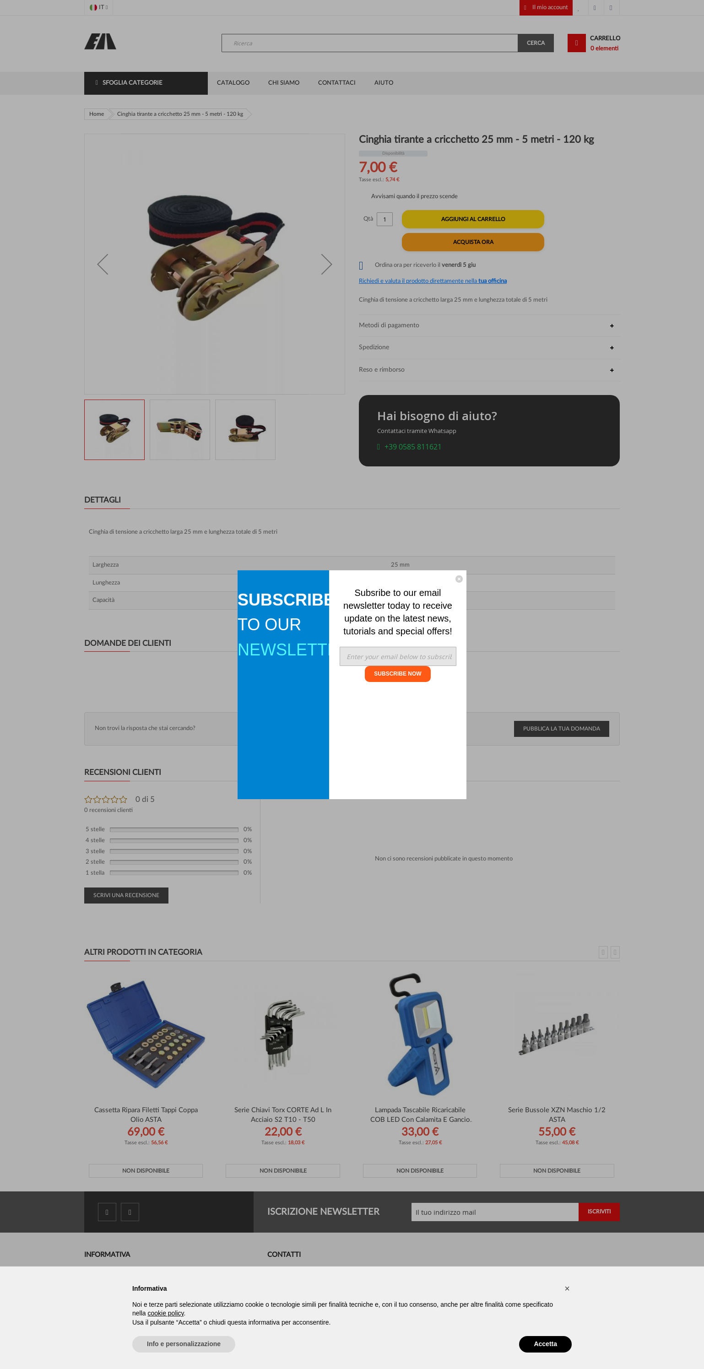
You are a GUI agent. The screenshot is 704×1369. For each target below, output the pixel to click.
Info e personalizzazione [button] (184, 1343)
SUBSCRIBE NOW (397, 674)
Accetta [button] (545, 1343)
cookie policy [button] (165, 1313)
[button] (567, 1288)
